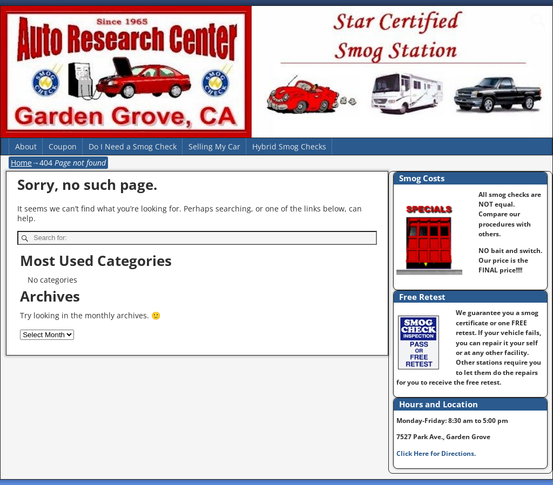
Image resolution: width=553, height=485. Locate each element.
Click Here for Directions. (436, 453)
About (26, 146)
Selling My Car (214, 146)
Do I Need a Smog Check (133, 146)
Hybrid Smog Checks (289, 146)
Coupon (63, 146)
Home (21, 163)
